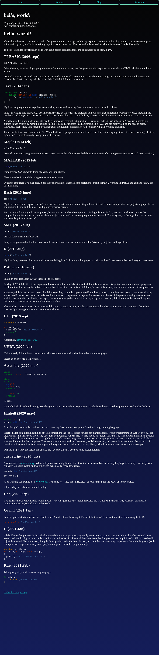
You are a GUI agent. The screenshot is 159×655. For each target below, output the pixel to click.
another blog (27, 477)
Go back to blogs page (15, 612)
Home (20, 2)
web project (42, 497)
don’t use (27, 348)
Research (139, 2)
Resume (59, 2)
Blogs (99, 2)
